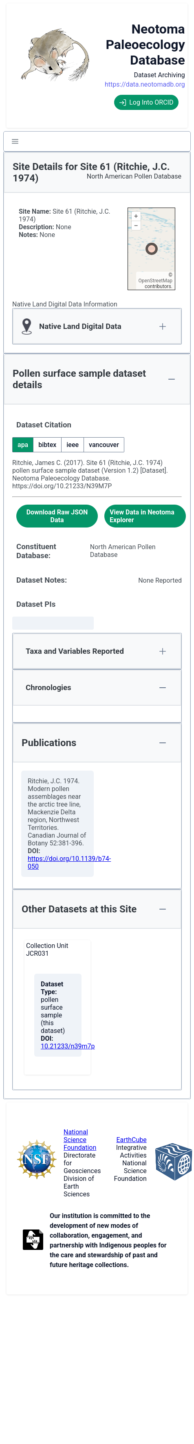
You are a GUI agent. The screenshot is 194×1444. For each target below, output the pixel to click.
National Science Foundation (80, 1139)
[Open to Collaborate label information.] (33, 1240)
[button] (15, 141)
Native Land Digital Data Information (64, 304)
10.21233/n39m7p (68, 1046)
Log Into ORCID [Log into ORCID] (146, 102)
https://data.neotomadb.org (145, 84)
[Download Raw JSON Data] (57, 516)
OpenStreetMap (155, 281)
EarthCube (131, 1140)
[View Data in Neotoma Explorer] (145, 516)
